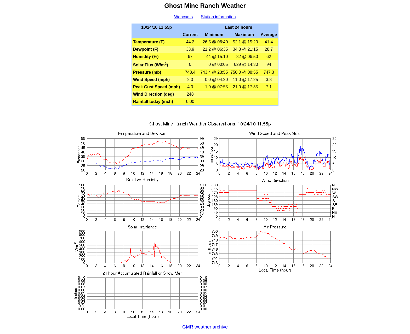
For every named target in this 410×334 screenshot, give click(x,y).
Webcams (183, 17)
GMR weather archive (205, 327)
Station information (218, 17)
